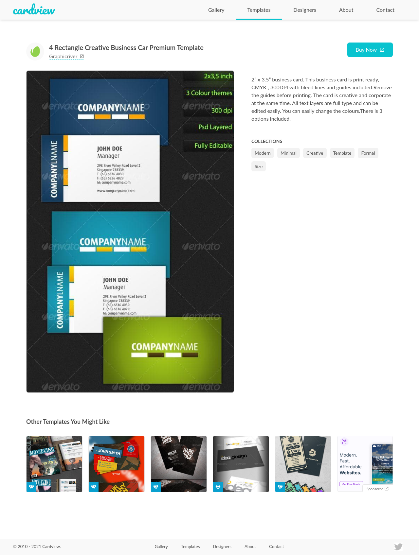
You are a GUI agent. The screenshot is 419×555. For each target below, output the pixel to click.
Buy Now (366, 49)
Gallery (216, 10)
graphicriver (66, 56)
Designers (304, 10)
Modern (263, 153)
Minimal (289, 153)
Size (259, 166)
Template (342, 153)
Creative (314, 153)
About (346, 10)
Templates (259, 10)
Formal (368, 153)
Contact (385, 10)
